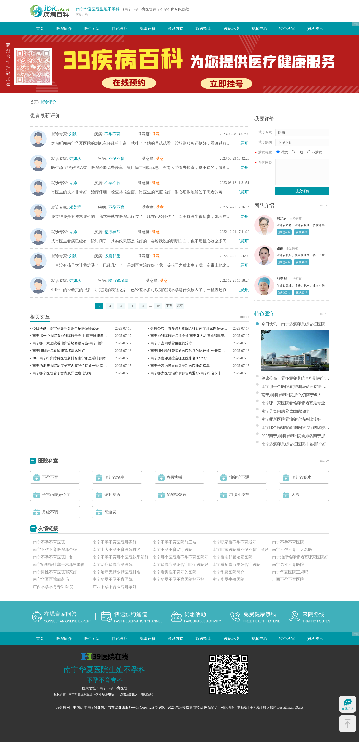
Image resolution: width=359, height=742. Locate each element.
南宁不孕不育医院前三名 (174, 542)
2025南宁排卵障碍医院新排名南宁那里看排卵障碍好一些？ (77, 358)
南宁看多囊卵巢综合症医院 (236, 564)
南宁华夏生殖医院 (228, 579)
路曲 (280, 248)
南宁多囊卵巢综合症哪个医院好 (180, 564)
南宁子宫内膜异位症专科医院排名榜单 (180, 366)
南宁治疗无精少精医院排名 (117, 572)
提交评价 (302, 191)
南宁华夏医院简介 (228, 572)
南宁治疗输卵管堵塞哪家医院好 (300, 557)
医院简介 (64, 28)
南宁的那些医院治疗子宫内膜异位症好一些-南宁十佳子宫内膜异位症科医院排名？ (95, 366)
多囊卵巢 (112, 256)
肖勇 (73, 183)
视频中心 (259, 28)
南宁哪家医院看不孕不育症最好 (240, 549)
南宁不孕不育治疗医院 (172, 549)
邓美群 (75, 207)
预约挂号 (284, 232)
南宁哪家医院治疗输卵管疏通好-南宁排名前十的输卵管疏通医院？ (201, 373)
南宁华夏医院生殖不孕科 (98, 9)
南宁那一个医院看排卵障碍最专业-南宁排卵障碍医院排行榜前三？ (83, 336)
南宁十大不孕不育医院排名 (117, 549)
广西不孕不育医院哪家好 (115, 587)
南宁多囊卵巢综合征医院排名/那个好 (178, 358)
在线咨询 (302, 232)
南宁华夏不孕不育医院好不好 (178, 579)
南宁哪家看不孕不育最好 (234, 542)
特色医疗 (120, 28)
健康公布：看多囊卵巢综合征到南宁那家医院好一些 (190, 328)
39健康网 (63, 707)
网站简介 (211, 707)
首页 (40, 28)
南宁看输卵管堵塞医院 (232, 557)
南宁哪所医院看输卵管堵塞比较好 (58, 351)
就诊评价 (148, 28)
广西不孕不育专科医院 (53, 587)
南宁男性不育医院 (288, 564)
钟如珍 (75, 158)
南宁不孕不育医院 (49, 542)
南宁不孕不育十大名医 (292, 549)
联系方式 (175, 28)
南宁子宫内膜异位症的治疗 (171, 343)
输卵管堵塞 (118, 280)
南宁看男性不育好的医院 (174, 572)
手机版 (255, 707)
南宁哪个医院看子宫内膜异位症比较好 (62, 373)
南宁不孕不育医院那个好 (55, 549)
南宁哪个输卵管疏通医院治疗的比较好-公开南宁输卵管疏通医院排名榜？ (206, 351)
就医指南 (203, 28)
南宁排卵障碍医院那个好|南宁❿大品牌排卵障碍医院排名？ (196, 336)
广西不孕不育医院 (288, 579)
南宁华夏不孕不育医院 (113, 579)
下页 (169, 305)
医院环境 (231, 28)
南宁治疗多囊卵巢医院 (113, 564)
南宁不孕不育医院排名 (53, 557)
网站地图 (227, 707)
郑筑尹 (282, 218)
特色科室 (287, 28)
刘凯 (73, 134)
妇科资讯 (315, 28)
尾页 (180, 305)
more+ (244, 317)
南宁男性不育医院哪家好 (55, 572)
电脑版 (242, 707)
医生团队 (92, 28)
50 (158, 305)
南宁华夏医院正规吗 (290, 572)
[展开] (244, 143)
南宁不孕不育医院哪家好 (115, 542)
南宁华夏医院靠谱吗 (51, 579)
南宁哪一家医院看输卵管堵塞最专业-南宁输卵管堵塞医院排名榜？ (83, 343)
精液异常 (112, 232)
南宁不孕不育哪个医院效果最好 (121, 557)
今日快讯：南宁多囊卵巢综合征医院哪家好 (65, 328)
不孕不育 (112, 134)
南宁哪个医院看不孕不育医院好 (180, 557)
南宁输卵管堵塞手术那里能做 (59, 564)
